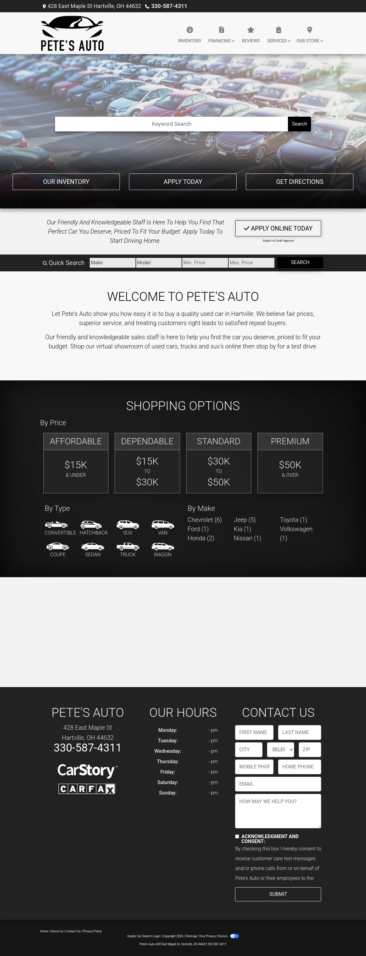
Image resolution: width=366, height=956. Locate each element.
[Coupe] (57, 550)
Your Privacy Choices (219, 936)
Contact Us (73, 931)
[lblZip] (310, 749)
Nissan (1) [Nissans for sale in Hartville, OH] (248, 538)
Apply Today (183, 181)
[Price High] (251, 263)
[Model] (159, 263)
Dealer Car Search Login (143, 936)
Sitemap (191, 936)
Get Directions (299, 181)
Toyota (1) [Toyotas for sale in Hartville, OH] (293, 519)
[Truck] (127, 550)
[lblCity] (248, 749)
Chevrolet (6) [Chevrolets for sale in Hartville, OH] (205, 519)
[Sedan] (92, 550)
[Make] (112, 263)
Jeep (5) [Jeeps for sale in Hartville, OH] (245, 519)
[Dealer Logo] (72, 33)
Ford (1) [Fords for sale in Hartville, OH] (198, 529)
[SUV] (127, 528)
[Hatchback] (94, 528)
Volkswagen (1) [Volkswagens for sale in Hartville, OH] (296, 533)
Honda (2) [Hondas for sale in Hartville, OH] (201, 538)
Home (44, 931)
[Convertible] (60, 528)
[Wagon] (163, 550)
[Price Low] (205, 263)
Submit (278, 894)
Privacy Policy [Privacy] (92, 931)
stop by (266, 346)
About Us (57, 931)
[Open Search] (172, 124)
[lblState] (280, 749)
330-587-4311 (169, 6)
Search (299, 124)
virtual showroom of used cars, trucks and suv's (160, 346)
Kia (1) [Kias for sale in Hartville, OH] (242, 529)
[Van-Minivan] (163, 528)
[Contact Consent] (237, 836)
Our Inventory (66, 181)
